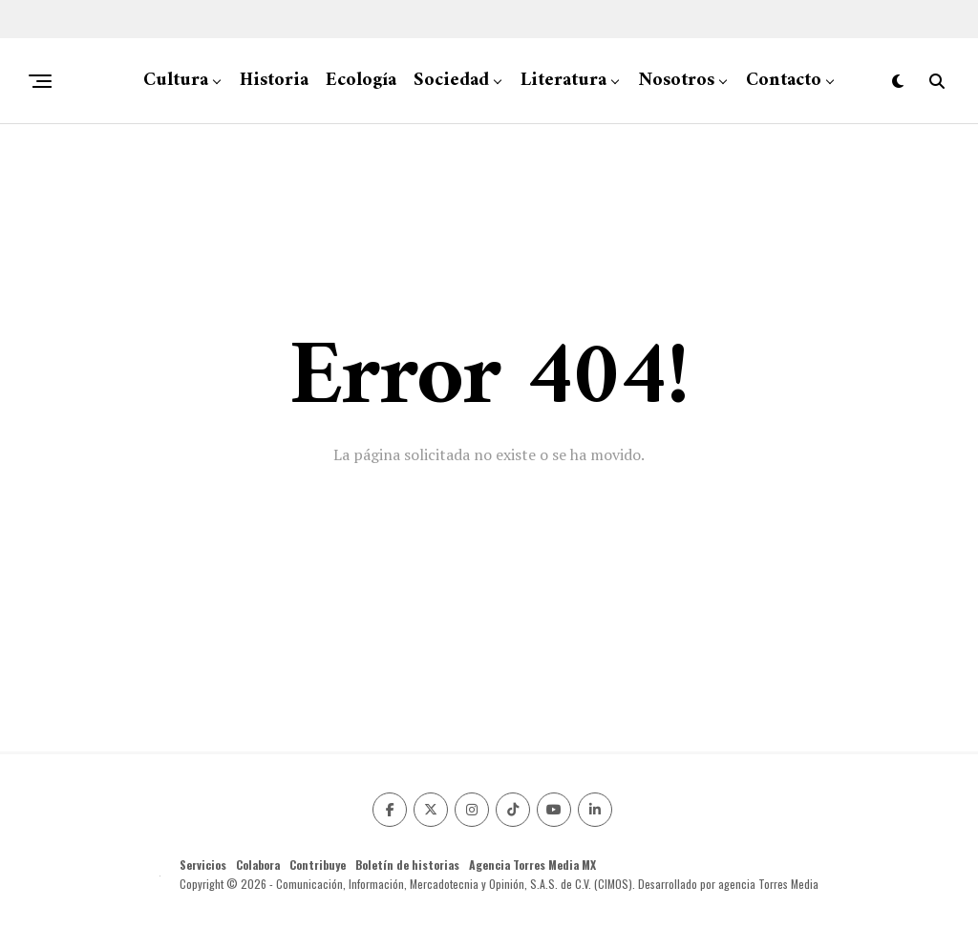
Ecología (361, 80)
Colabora (258, 864)
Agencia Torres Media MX (532, 864)
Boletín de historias (407, 864)
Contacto (783, 80)
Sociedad (451, 80)
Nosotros (676, 80)
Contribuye (317, 864)
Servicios (203, 864)
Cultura (175, 80)
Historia (274, 80)
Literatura (563, 80)
